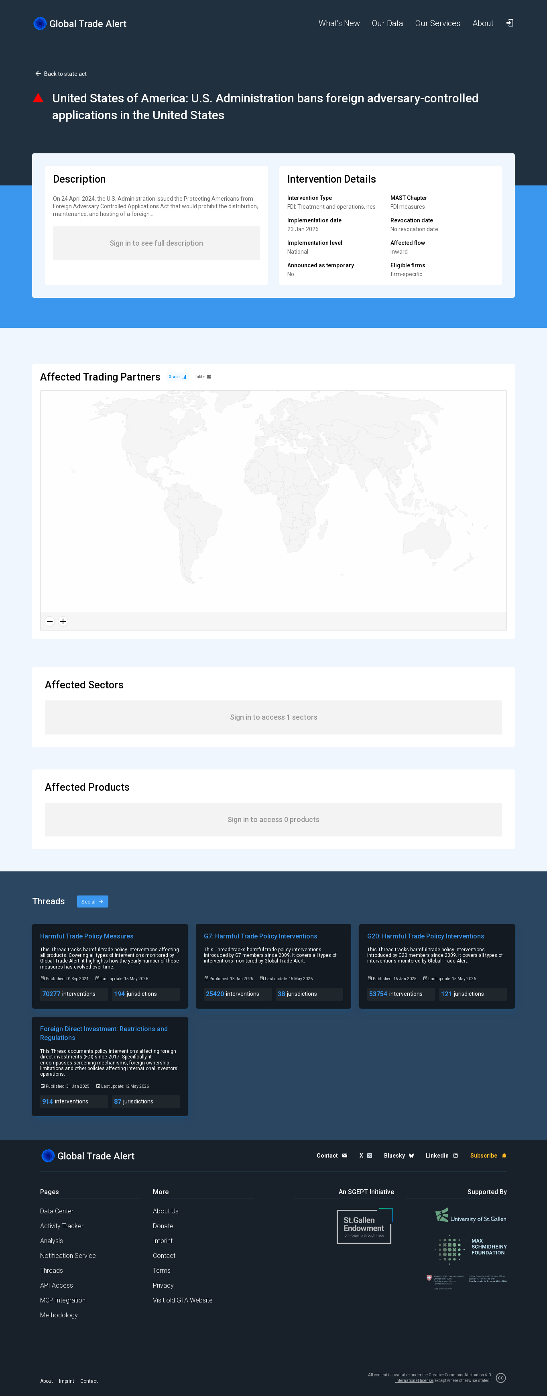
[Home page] (86, 23)
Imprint (163, 1241)
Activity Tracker (61, 1226)
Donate (163, 1226)
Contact (164, 1256)
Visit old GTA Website (183, 1300)
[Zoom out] (50, 621)
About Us (166, 1211)
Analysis (51, 1241)
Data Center (56, 1211)
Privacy (163, 1285)
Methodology (59, 1315)
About (46, 1381)
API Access (56, 1285)
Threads (51, 1270)
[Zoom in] (63, 621)
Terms (162, 1270)
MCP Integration (62, 1300)
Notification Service (68, 1256)
